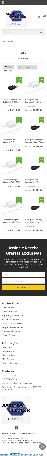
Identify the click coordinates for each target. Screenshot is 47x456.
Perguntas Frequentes (12, 327)
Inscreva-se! (23, 287)
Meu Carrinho (8, 359)
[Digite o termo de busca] (20, 32)
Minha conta (8, 351)
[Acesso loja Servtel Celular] (39, 17)
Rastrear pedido (9, 311)
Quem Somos (8, 307)
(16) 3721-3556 (9, 375)
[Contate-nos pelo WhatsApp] (42, 446)
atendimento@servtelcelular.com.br (18, 383)
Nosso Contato (9, 335)
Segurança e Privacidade (13, 315)
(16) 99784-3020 (9, 379)
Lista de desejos (9, 363)
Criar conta (7, 347)
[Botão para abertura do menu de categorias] (3, 17)
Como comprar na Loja (12, 323)
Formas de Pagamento (12, 331)
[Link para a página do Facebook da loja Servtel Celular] (3, 2)
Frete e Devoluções (11, 319)
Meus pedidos (8, 355)
